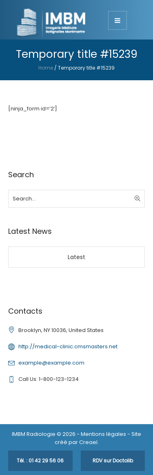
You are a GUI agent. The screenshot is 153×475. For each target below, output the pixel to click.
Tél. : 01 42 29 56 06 (40, 460)
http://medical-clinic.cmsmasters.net (68, 346)
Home (45, 67)
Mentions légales (103, 434)
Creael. (89, 442)
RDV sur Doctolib (113, 460)
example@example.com (51, 363)
